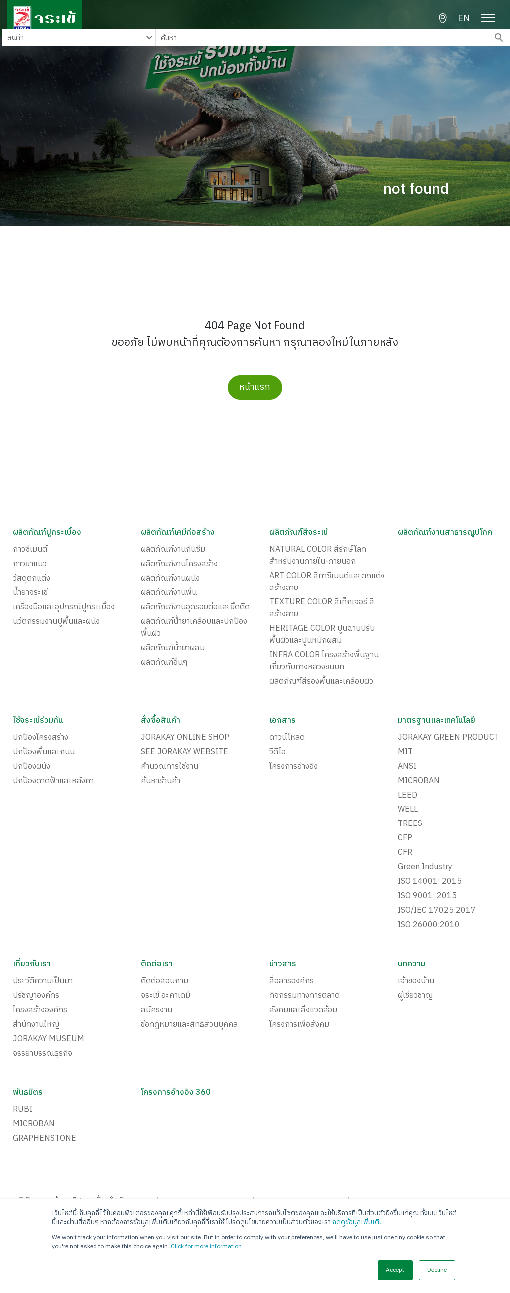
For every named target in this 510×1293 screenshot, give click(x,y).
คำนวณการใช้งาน (169, 767)
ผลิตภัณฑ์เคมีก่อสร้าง (178, 533)
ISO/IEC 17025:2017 (437, 911)
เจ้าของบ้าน (416, 982)
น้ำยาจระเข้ (30, 593)
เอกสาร (282, 721)
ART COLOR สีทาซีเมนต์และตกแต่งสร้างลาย (326, 582)
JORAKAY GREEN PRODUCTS (451, 738)
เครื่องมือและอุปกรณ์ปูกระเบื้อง (64, 607)
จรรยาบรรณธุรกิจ (42, 1054)
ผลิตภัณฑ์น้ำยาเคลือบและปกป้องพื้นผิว (194, 628)
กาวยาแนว (30, 564)
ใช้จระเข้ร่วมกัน (38, 721)
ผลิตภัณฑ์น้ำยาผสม (173, 648)
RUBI (22, 1110)
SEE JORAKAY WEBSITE (184, 752)
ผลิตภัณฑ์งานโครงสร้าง (179, 564)
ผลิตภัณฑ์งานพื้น (169, 593)
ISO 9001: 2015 (427, 897)
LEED (407, 796)
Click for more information (206, 1246)
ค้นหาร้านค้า (160, 781)
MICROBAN (419, 781)
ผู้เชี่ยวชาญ (415, 996)
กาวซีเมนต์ (30, 550)
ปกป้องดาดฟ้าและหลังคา (53, 781)
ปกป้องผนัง (31, 767)
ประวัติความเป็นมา (43, 982)
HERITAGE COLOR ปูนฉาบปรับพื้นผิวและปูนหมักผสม (322, 635)
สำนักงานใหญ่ (36, 1025)
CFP (405, 839)
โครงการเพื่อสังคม (299, 1025)
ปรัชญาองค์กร (36, 996)
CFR (405, 853)
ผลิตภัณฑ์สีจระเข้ (298, 533)
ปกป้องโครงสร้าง (40, 738)
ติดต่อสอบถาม (164, 982)
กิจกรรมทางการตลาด (304, 996)
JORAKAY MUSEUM (48, 1040)
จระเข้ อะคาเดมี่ (165, 996)
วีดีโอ (277, 752)
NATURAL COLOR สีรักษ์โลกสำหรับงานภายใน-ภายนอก (317, 556)
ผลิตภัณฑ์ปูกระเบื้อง (47, 533)
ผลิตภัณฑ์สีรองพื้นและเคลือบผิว (321, 682)
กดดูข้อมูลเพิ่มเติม (357, 1222)
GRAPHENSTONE (44, 1139)
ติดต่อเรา (157, 965)
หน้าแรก (254, 387)
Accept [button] (395, 1270)
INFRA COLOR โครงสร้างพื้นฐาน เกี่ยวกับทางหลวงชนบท (324, 661)
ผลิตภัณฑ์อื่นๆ (164, 663)
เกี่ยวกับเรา (32, 965)
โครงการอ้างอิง (293, 767)
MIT (405, 752)
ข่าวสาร (282, 965)
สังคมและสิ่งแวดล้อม (303, 1011)
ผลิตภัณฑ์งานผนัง (170, 579)
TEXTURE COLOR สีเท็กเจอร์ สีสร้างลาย (321, 608)
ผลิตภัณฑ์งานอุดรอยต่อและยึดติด (195, 607)
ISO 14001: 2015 (430, 882)
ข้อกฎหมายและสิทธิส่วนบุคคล (189, 1025)
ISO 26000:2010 (429, 926)
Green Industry (425, 868)
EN (464, 19)
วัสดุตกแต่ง (31, 579)
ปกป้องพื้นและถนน (44, 752)
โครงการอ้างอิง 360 (176, 1093)
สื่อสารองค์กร (291, 982)
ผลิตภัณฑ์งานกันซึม (173, 550)
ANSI (407, 767)
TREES (410, 824)
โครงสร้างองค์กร (40, 1011)
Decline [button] (437, 1270)
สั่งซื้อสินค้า (160, 721)
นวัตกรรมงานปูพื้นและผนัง (56, 622)
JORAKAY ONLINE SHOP (185, 738)
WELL (408, 810)
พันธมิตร (28, 1093)
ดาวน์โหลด (287, 738)
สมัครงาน (156, 1011)
